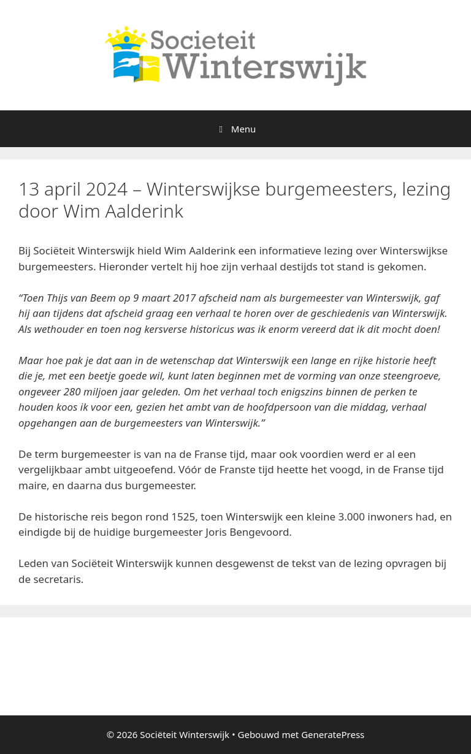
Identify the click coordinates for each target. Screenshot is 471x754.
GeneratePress (332, 734)
